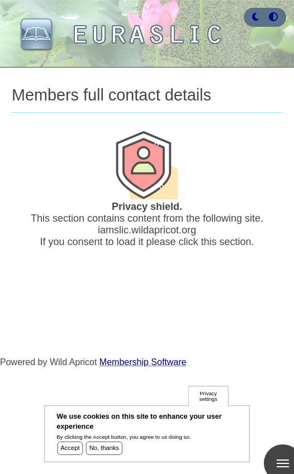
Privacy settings (208, 398)
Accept (69, 450)
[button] (255, 17)
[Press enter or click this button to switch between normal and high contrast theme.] (273, 17)
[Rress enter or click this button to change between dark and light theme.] (256, 17)
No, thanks (104, 450)
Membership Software (143, 362)
